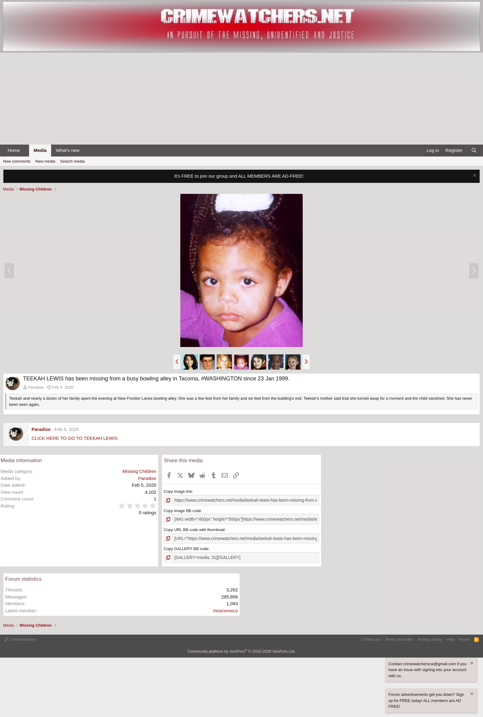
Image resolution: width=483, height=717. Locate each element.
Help (451, 637)
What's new (67, 150)
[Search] (474, 151)
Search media (72, 161)
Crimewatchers (20, 637)
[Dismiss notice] (474, 176)
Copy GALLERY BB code (186, 547)
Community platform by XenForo (241, 649)
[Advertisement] (241, 99)
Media (40, 150)
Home (14, 150)
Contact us (370, 637)
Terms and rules (399, 637)
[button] (25, 151)
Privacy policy (430, 637)
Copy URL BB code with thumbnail (194, 528)
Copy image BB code (182, 510)
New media (45, 161)
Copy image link (178, 491)
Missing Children (139, 471)
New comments (17, 161)
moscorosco (225, 608)
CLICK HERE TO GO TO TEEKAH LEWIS (75, 438)
